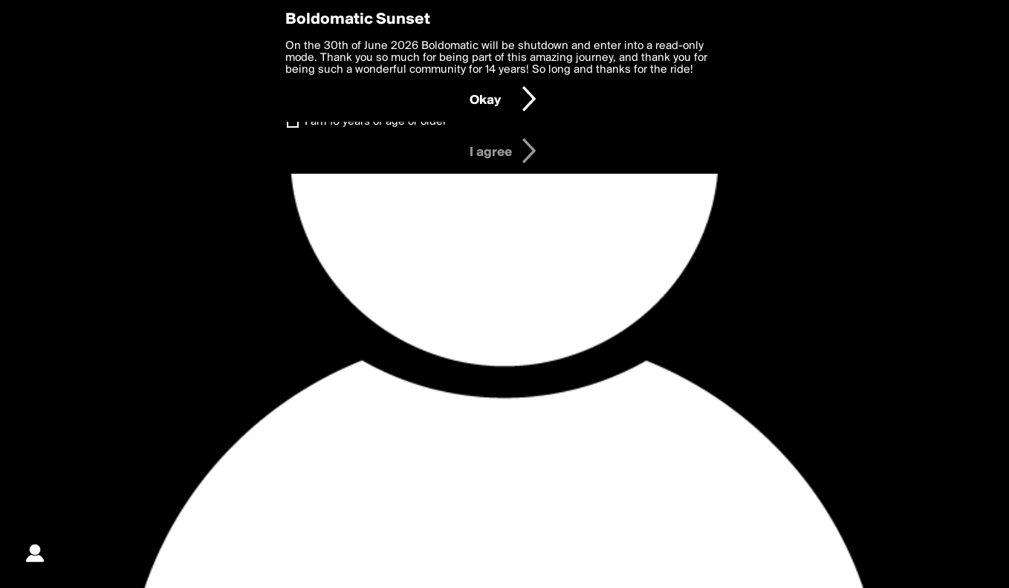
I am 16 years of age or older (376, 122)
